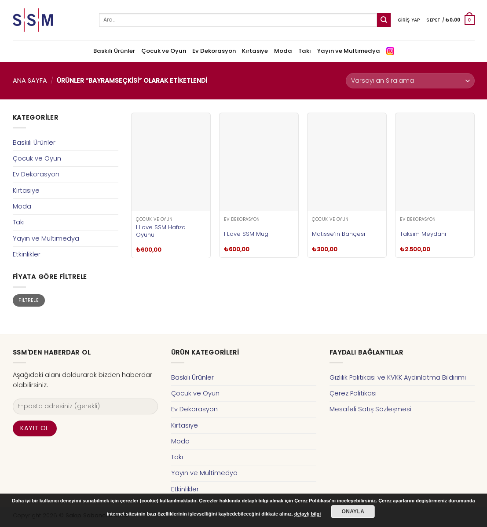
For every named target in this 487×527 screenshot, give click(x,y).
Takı (304, 51)
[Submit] (384, 20)
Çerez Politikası (353, 393)
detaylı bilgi (307, 513)
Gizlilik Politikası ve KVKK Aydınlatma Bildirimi (398, 377)
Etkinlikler (26, 254)
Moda (283, 51)
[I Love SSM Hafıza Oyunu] (171, 162)
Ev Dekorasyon (214, 51)
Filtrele (28, 300)
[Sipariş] (410, 80)
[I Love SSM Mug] (259, 162)
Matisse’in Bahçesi (338, 234)
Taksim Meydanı (423, 234)
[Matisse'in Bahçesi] (347, 162)
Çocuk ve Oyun (163, 51)
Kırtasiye (255, 51)
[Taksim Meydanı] (434, 162)
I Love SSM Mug (246, 234)
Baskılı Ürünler (114, 51)
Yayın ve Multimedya (348, 51)
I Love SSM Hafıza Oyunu (161, 230)
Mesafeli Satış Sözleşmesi (370, 409)
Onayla (352, 512)
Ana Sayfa (30, 80)
